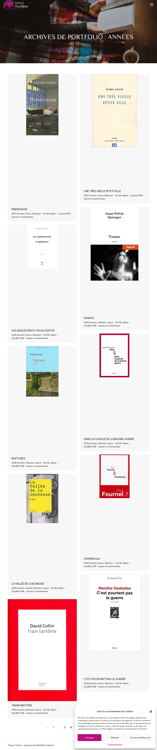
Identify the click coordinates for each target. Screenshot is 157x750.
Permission (19, 209)
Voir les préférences (140, 737)
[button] (150, 711)
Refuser (115, 737)
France (28, 213)
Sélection (36, 213)
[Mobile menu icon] (152, 4)
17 (65, 727)
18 (71, 727)
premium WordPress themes (41, 745)
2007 (14, 213)
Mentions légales (115, 744)
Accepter (89, 737)
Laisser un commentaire (22, 217)
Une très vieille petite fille (102, 191)
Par (49, 213)
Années (20, 213)
